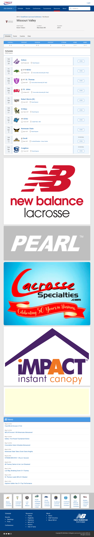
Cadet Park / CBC (36, 121)
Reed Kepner (36, 63)
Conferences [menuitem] (9, 525)
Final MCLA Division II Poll (13, 426)
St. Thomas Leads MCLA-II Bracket (16, 477)
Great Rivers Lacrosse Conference (31, 17)
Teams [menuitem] (30, 516)
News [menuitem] (50, 516)
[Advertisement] (47, 401)
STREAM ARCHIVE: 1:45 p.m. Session (17, 458)
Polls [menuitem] (8, 521)
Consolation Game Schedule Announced (17, 445)
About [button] (64, 8)
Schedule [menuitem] (20, 8)
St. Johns (26, 89)
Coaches (22, 36)
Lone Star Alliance (27, 503)
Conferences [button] (36, 8)
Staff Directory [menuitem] (53, 518)
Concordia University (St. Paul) (41, 72)
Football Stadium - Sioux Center (39, 141)
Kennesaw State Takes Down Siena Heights (19, 451)
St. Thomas (30, 80)
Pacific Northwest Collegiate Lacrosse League (37, 503)
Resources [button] (57, 8)
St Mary (24, 109)
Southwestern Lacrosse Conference (67, 503)
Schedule (7, 36)
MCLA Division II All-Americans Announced (18, 432)
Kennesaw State (27, 129)
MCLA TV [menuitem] (31, 522)
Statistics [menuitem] (31, 520)
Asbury (23, 60)
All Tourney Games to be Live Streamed (17, 464)
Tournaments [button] (47, 8)
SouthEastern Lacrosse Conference (57, 503)
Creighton (24, 148)
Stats (29, 36)
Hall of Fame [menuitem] (32, 527)
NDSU (28, 70)
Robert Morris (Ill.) (28, 99)
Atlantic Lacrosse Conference (9, 503)
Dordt (25, 138)
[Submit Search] (70, 8)
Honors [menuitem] (30, 524)
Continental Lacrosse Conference (19, 503)
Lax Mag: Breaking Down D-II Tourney (17, 471)
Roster (15, 36)
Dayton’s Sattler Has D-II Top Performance (18, 483)
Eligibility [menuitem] (31, 518)
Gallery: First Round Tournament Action (17, 439)
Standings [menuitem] (10, 519)
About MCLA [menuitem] (52, 520)
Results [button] (28, 8)
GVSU (26, 119)
